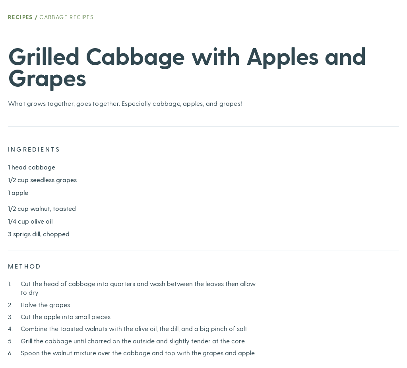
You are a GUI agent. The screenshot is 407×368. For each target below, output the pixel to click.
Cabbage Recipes (66, 17)
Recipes (20, 17)
